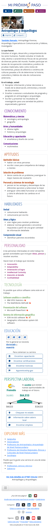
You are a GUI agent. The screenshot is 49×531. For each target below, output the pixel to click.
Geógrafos (11, 439)
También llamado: (10, 40)
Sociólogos (11, 455)
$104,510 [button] (39, 406)
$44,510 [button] (9, 406)
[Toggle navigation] (5, 487)
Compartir (18, 35)
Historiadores (13, 442)
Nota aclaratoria (35, 522)
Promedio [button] (11, 390)
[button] (25, 300)
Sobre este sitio (13, 522)
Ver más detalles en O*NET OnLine (21, 477)
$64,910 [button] (24, 395)
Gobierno (11, 468)
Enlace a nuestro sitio (17, 508)
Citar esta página (33, 508)
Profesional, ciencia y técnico (19, 466)
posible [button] (28, 385)
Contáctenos (40, 499)
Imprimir (7, 35)
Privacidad (24, 522)
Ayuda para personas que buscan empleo (19, 499)
